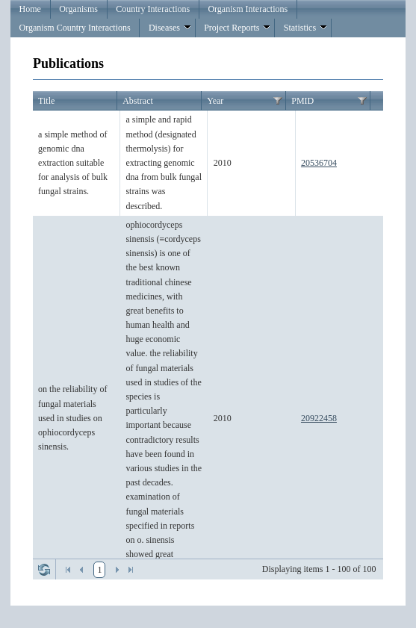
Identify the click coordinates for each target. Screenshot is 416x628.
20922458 (319, 418)
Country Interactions (153, 9)
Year (215, 101)
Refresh (44, 570)
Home (30, 9)
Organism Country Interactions (75, 27)
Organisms (78, 9)
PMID (302, 101)
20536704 (319, 163)
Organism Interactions (248, 9)
